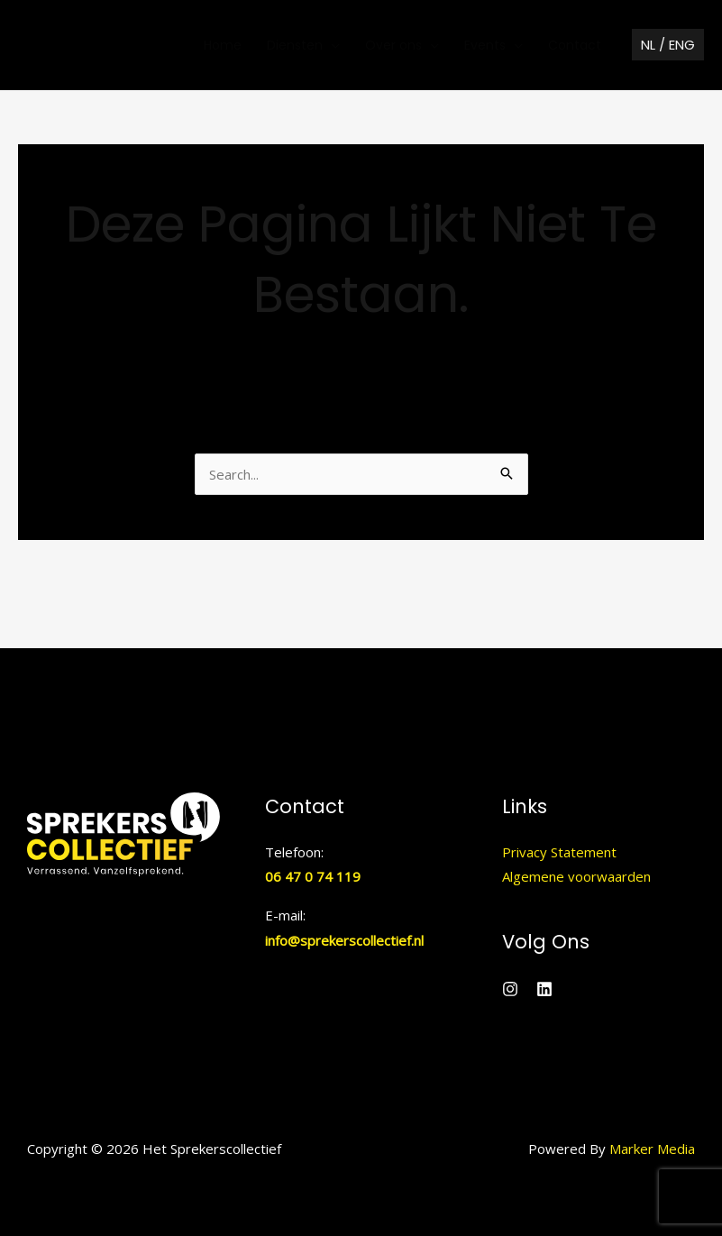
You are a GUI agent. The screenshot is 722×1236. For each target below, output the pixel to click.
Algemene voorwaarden (576, 876)
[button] (668, 45)
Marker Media (652, 1149)
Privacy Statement (559, 852)
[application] (331, 45)
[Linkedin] (544, 989)
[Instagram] (510, 989)
